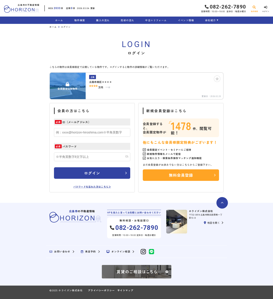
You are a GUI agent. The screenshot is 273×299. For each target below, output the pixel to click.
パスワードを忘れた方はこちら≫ (92, 186)
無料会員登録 (181, 175)
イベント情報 (186, 20)
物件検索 (79, 20)
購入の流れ (103, 20)
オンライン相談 (118, 251)
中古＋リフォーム (156, 20)
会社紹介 (210, 20)
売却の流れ (127, 20)
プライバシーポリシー (101, 290)
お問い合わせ (59, 251)
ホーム (59, 20)
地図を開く (212, 222)
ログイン (92, 173)
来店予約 (88, 251)
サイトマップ (125, 290)
